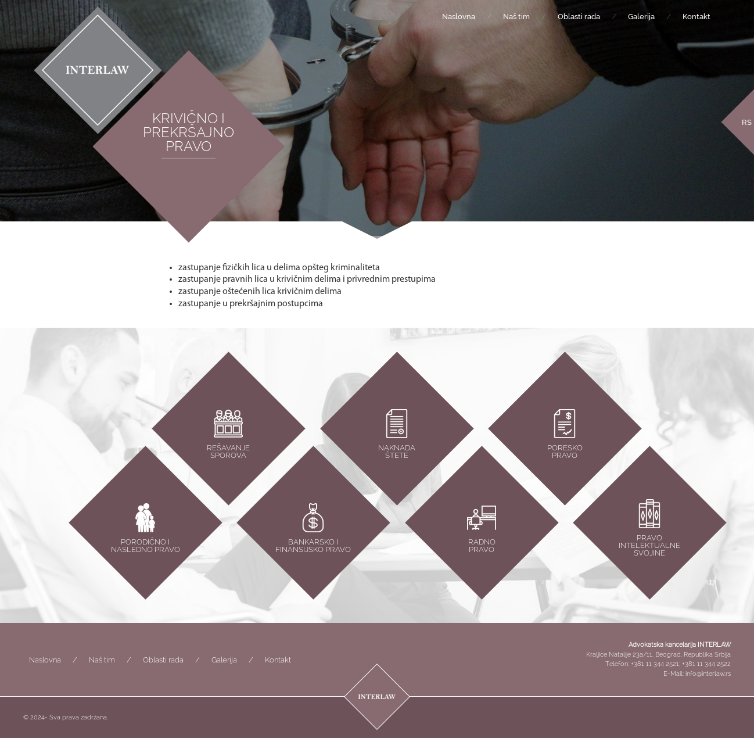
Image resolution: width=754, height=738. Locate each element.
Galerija (641, 16)
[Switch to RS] (747, 121)
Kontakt (696, 16)
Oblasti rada (579, 16)
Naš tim (516, 16)
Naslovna (458, 16)
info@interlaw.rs (708, 674)
